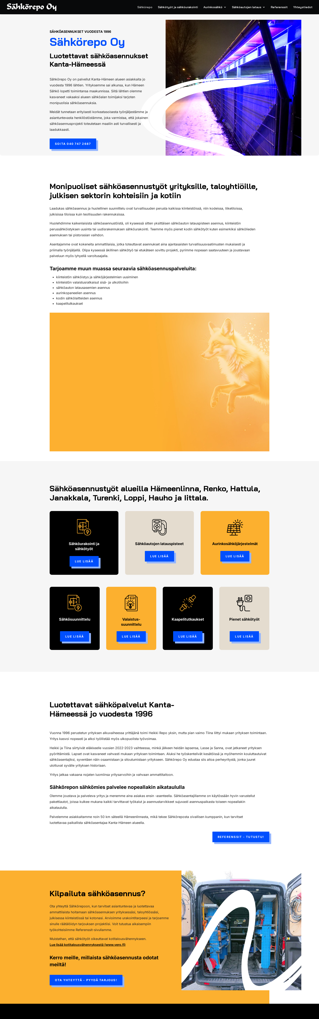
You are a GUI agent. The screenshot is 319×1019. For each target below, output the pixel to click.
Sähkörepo (144, 7)
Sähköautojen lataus (246, 7)
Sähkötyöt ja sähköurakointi (178, 7)
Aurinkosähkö (212, 7)
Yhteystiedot (302, 7)
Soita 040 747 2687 (73, 143)
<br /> (159, 384)
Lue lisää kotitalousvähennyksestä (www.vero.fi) (88, 945)
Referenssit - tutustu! (241, 837)
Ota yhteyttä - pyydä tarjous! (86, 980)
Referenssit (279, 7)
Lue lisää (84, 561)
